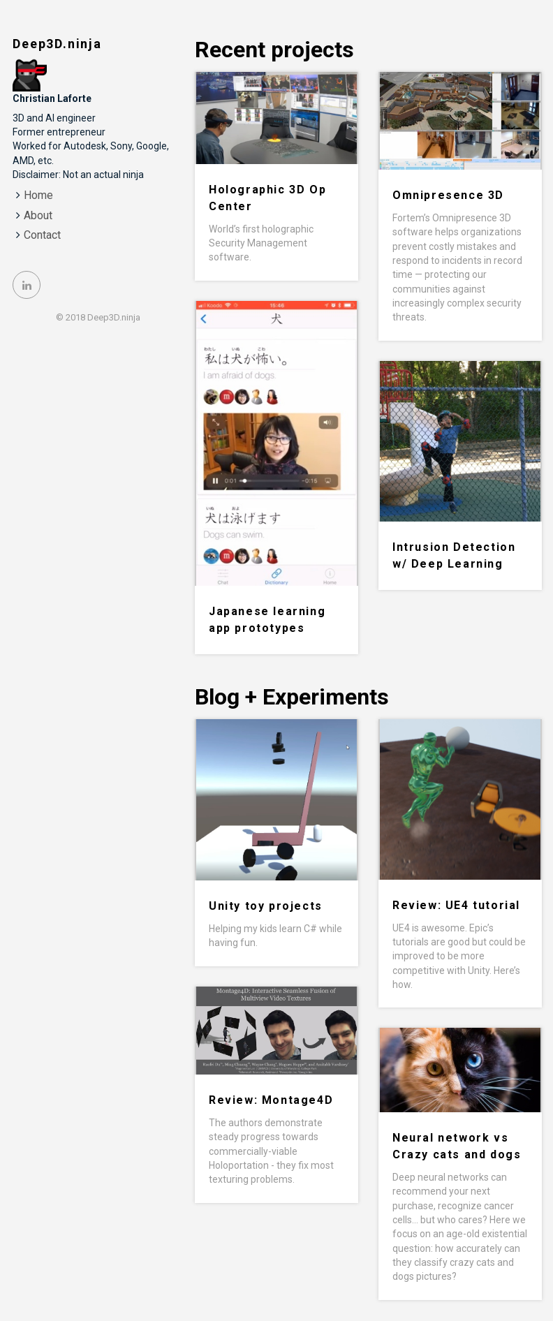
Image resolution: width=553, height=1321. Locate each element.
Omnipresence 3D (448, 195)
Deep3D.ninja (57, 43)
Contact (42, 235)
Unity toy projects (266, 906)
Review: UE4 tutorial (456, 905)
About (38, 215)
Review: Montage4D (271, 1100)
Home (38, 195)
